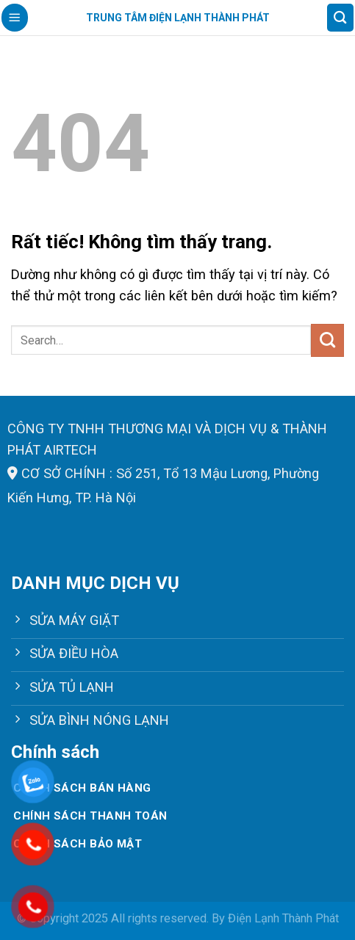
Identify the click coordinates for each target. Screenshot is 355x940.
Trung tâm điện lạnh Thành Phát (178, 18)
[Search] (340, 17)
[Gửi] (327, 340)
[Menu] (14, 17)
